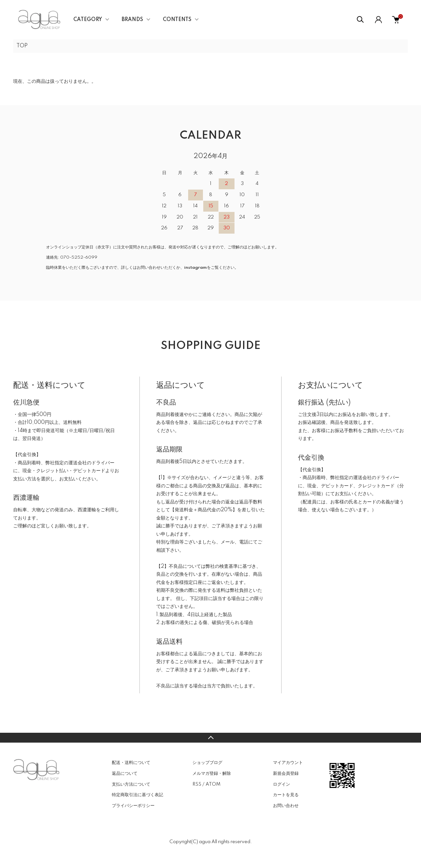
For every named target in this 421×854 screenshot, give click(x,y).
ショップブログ (207, 762)
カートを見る (286, 795)
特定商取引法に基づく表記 (137, 795)
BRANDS (132, 19)
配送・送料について (131, 762)
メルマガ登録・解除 (211, 773)
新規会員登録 (286, 773)
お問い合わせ (286, 805)
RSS (196, 784)
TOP (22, 46)
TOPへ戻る (210, 738)
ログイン (281, 784)
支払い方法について (131, 784)
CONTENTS (177, 19)
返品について (124, 773)
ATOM (213, 784)
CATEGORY (87, 19)
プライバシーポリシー (133, 805)
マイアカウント (288, 762)
